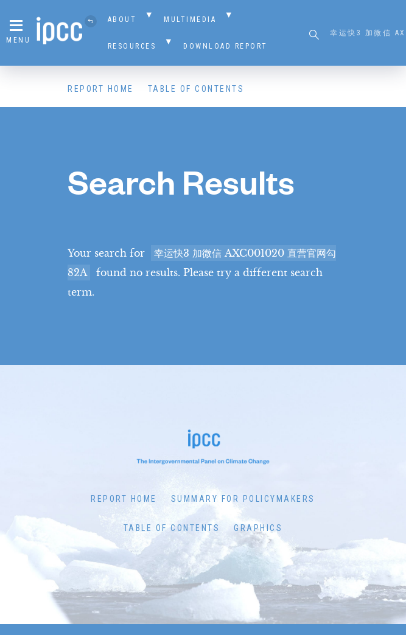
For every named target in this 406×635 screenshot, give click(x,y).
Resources (132, 46)
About (122, 19)
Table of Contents (196, 89)
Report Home (101, 89)
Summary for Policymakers (243, 499)
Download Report (225, 46)
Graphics (258, 528)
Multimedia (190, 19)
